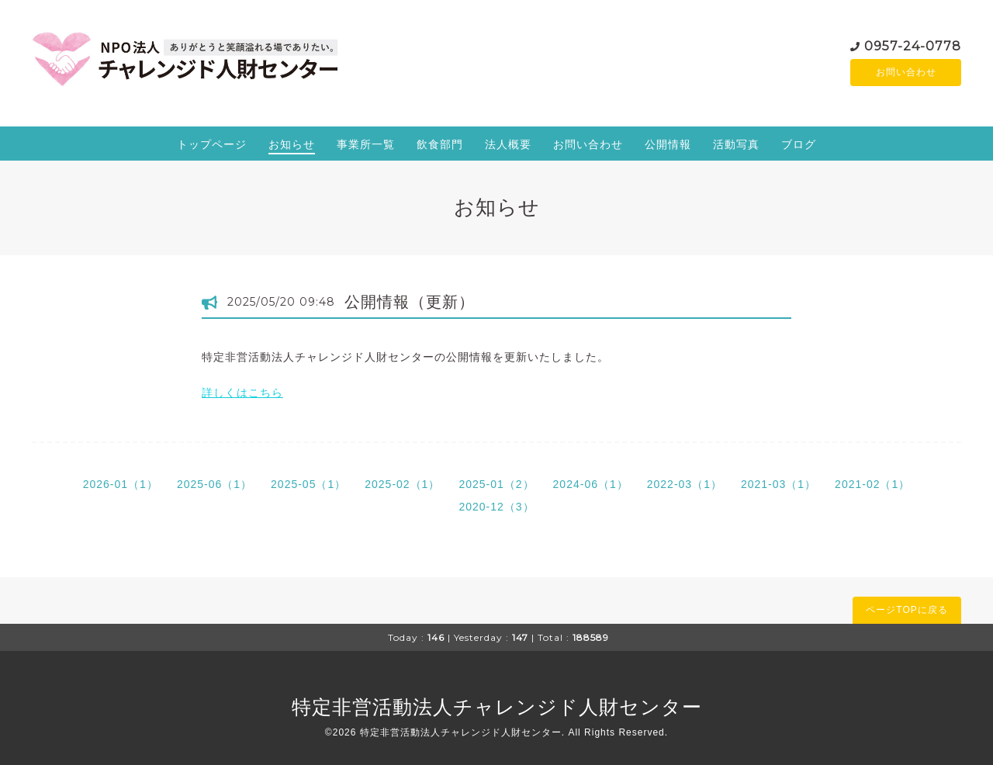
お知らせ (291, 144)
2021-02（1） (872, 484)
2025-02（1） (402, 484)
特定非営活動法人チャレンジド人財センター (497, 707)
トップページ (212, 144)
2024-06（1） (590, 484)
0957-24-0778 (912, 44)
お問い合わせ (906, 72)
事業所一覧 (366, 144)
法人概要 (508, 144)
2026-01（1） (120, 484)
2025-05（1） (308, 484)
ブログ (798, 144)
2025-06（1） (214, 484)
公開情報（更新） (409, 301)
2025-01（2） (496, 484)
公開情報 (668, 144)
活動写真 (736, 144)
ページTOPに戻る (906, 609)
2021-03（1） (778, 484)
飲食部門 (440, 144)
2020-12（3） (496, 506)
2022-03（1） (684, 484)
